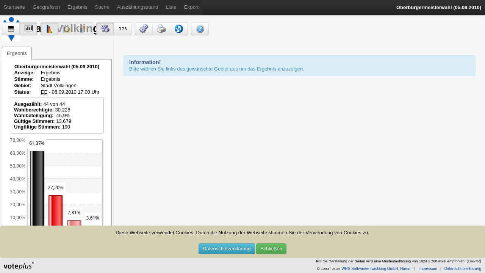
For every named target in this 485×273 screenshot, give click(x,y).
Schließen (271, 248)
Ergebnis (77, 7)
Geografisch (46, 7)
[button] (144, 28)
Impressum (427, 269)
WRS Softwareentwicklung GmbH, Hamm (376, 269)
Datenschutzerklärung (226, 248)
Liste (171, 7)
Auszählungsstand (137, 7)
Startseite (14, 7)
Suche (102, 7)
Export (191, 7)
